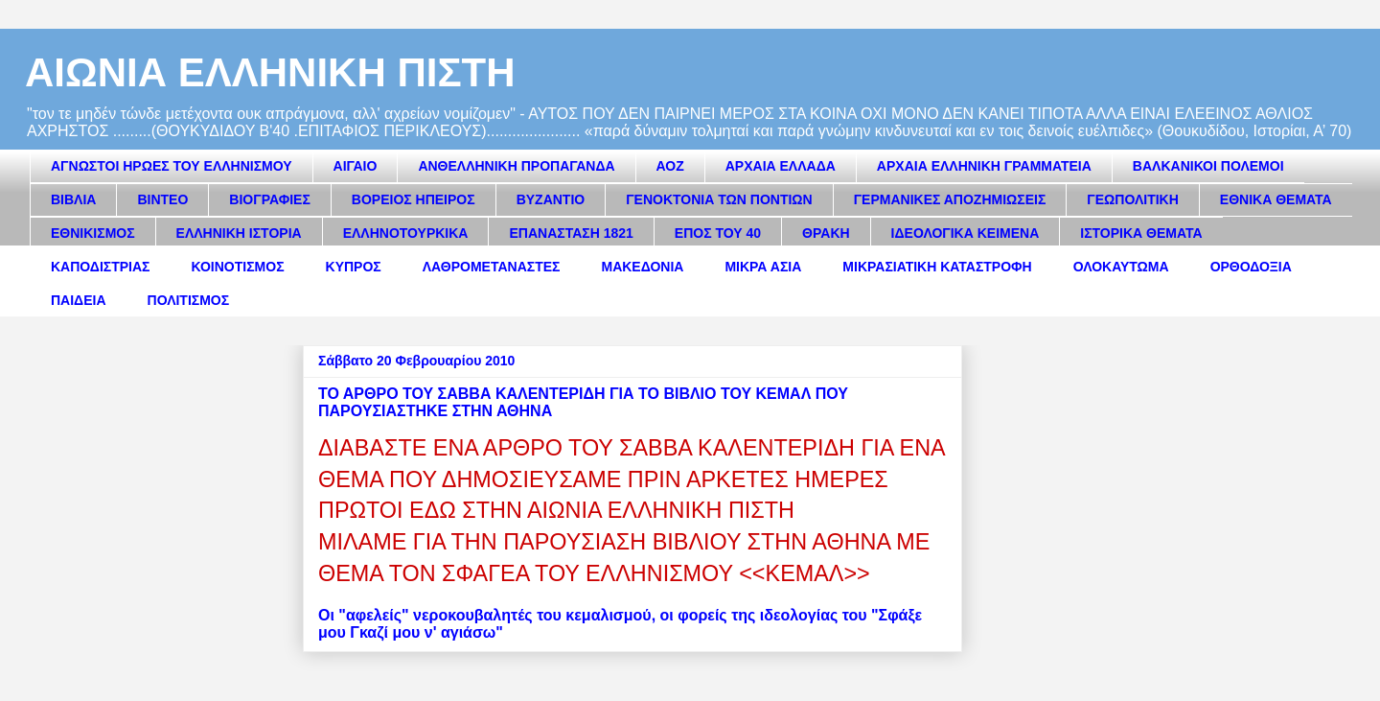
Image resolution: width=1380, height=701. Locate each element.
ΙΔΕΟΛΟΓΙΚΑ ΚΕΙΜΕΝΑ (965, 233)
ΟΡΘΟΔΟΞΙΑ (1251, 266)
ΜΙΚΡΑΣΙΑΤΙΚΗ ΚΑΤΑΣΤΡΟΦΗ (936, 266)
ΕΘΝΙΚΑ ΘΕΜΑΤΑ (1276, 199)
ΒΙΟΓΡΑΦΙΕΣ (269, 199)
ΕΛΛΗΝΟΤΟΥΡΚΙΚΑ (406, 233)
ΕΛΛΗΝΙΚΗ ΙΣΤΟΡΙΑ (239, 233)
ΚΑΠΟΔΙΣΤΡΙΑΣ (100, 266)
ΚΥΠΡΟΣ (353, 266)
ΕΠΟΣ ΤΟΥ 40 (718, 233)
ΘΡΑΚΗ (826, 233)
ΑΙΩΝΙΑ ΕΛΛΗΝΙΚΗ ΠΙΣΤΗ (270, 72)
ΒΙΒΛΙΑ (73, 199)
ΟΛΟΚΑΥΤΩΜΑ (1121, 266)
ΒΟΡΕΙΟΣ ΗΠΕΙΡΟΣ (413, 199)
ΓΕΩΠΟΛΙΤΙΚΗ (1133, 199)
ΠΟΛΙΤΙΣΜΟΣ (189, 300)
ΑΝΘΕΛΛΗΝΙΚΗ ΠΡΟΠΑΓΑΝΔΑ (516, 166)
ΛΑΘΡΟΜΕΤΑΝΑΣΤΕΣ (492, 266)
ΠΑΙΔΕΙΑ (78, 300)
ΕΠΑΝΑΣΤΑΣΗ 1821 (570, 233)
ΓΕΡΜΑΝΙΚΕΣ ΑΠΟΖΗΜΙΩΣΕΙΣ (950, 199)
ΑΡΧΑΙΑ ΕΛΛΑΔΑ (780, 166)
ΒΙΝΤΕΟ (162, 199)
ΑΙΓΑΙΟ (356, 166)
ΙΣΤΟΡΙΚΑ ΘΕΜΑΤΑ (1141, 233)
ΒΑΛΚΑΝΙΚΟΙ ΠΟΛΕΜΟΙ (1208, 166)
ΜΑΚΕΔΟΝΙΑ (642, 266)
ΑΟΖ (670, 166)
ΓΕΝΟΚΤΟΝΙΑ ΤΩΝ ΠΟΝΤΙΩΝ (719, 199)
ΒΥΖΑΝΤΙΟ (551, 199)
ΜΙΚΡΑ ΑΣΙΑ (762, 266)
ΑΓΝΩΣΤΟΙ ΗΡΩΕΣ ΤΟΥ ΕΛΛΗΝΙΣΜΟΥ (171, 166)
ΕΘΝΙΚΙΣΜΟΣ (93, 233)
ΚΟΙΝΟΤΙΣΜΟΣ (238, 266)
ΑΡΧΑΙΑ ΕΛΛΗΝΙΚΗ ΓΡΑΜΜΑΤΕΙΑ (984, 166)
